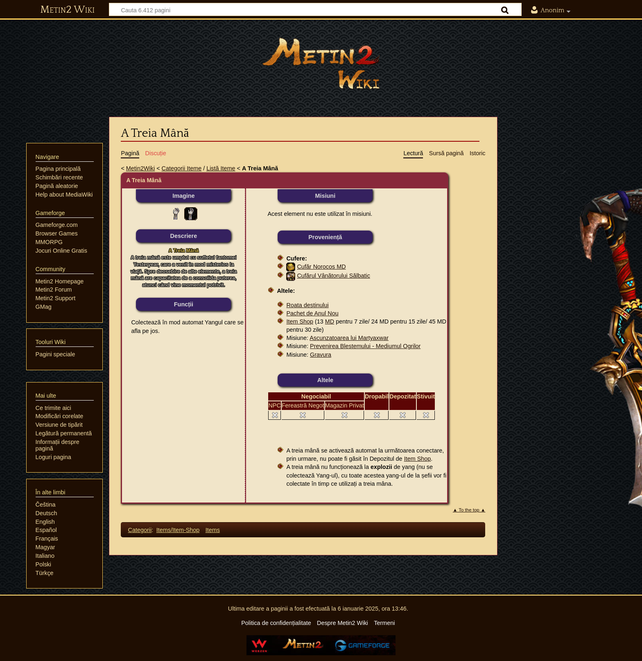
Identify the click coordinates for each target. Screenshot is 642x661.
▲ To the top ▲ (469, 509)
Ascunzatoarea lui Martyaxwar (349, 338)
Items (213, 530)
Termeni (384, 623)
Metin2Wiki (140, 168)
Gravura (320, 354)
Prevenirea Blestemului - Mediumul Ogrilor (365, 346)
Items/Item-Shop (178, 530)
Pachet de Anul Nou (312, 313)
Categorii (140, 530)
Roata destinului (307, 305)
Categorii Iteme (182, 168)
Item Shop (299, 321)
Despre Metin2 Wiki (342, 623)
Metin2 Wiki (67, 10)
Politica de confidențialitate (276, 623)
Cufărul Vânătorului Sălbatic (333, 275)
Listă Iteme (220, 168)
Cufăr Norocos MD (321, 266)
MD (329, 321)
